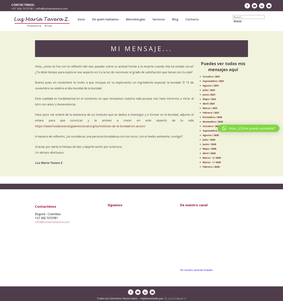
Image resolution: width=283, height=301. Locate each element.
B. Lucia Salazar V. (175, 298)
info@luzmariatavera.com (52, 222)
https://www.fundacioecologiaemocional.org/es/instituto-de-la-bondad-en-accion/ (90, 126)
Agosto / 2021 (211, 85)
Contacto (192, 19)
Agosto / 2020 (211, 135)
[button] (248, 128)
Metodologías (135, 19)
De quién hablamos (105, 19)
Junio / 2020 (209, 144)
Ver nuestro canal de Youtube (196, 270)
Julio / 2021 (209, 90)
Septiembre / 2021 (213, 81)
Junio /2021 (209, 94)
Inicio (81, 19)
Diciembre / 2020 (212, 117)
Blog (175, 19)
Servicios (159, 19)
